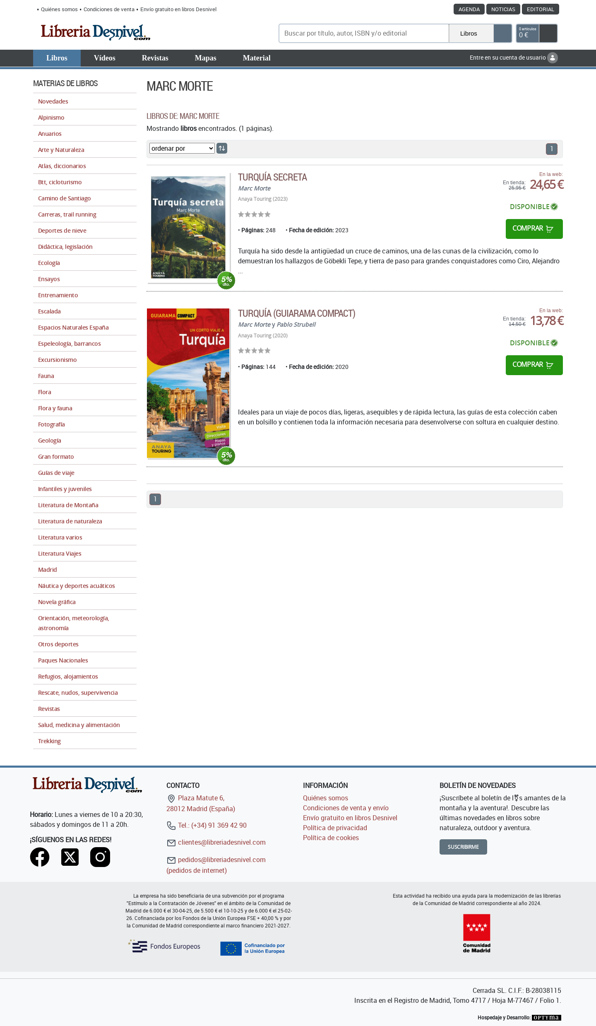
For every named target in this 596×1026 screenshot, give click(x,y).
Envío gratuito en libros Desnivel (178, 9)
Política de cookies (331, 837)
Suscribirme (463, 846)
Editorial (540, 9)
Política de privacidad (335, 827)
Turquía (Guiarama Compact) (296, 313)
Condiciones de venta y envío (346, 807)
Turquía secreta (272, 176)
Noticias (503, 9)
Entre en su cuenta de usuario (514, 57)
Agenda (469, 9)
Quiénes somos (59, 9)
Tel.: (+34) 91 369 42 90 (206, 825)
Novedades (53, 101)
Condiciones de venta (109, 9)
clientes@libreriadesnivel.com (216, 842)
